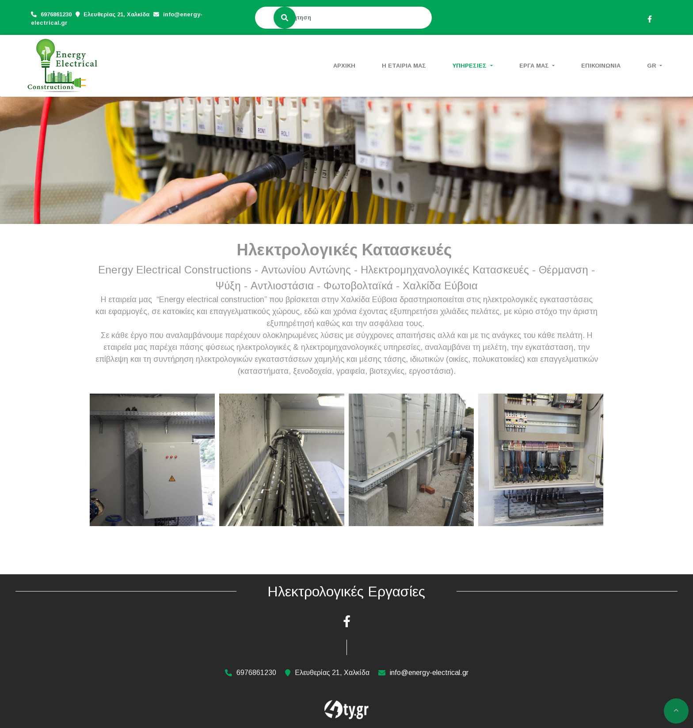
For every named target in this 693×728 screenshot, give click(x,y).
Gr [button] (652, 65)
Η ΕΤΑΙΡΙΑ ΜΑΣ (404, 65)
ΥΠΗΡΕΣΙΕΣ (470, 65)
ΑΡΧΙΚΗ (344, 65)
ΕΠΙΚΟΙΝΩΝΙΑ (601, 65)
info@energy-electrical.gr (429, 672)
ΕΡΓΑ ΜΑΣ (535, 65)
